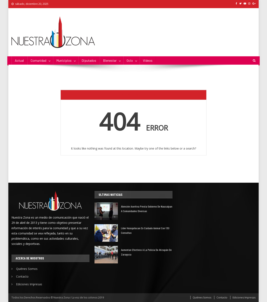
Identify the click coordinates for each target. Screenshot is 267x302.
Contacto (22, 276)
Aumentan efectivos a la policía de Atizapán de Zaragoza (146, 252)
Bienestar (110, 60)
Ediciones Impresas (29, 284)
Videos (147, 60)
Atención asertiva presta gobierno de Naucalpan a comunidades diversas (146, 209)
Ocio (130, 60)
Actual (19, 60)
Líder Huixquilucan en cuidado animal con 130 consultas (145, 230)
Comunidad (38, 60)
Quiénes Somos (27, 269)
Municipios (64, 60)
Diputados (89, 60)
